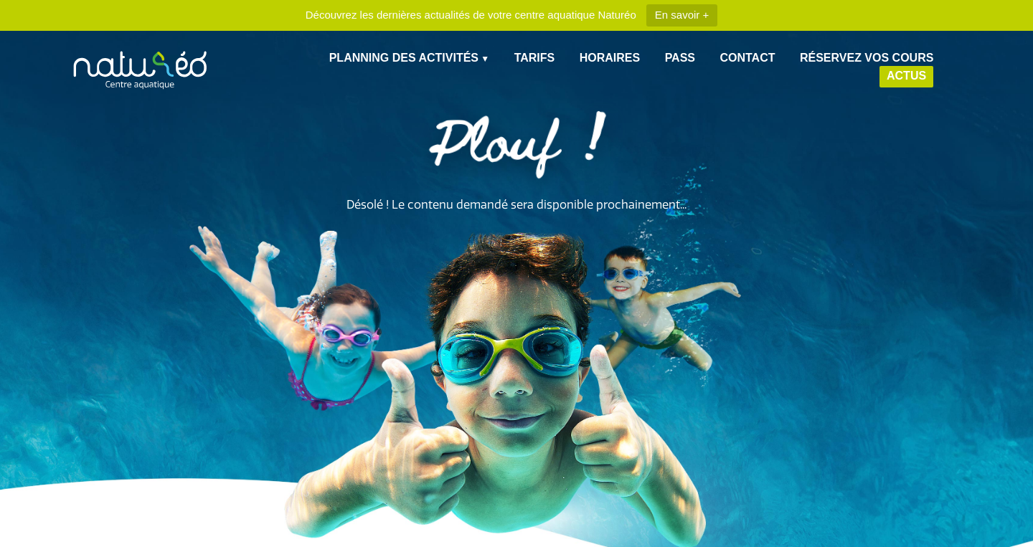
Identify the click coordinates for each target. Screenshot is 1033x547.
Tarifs (534, 58)
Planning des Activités (403, 58)
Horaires (610, 58)
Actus (906, 76)
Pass (680, 58)
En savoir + (682, 15)
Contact (747, 58)
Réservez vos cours (866, 58)
